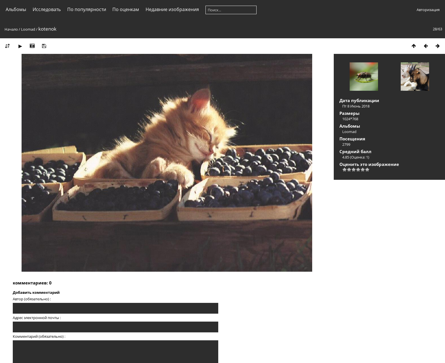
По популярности (86, 9)
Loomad (28, 29)
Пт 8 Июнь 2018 (356, 106)
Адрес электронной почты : (37, 317)
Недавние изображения (172, 9)
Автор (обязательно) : (32, 298)
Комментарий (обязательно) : (39, 336)
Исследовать (47, 9)
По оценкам (125, 9)
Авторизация (428, 9)
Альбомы (16, 9)
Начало (11, 29)
